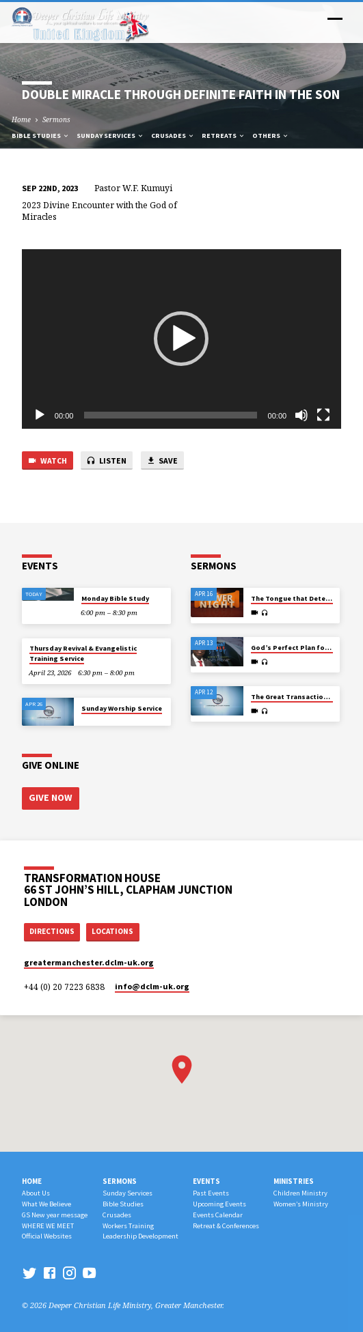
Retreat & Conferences (226, 1223)
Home (21, 119)
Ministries (293, 1179)
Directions (52, 930)
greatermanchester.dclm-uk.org (89, 960)
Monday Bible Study (115, 598)
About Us (36, 1191)
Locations (112, 930)
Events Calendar (218, 1212)
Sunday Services (110, 135)
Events (206, 1179)
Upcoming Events (219, 1202)
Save (162, 461)
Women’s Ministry (300, 1202)
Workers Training (128, 1223)
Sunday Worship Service (121, 708)
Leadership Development (140, 1234)
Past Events (211, 1191)
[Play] (39, 415)
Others (270, 135)
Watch (47, 461)
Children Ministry (300, 1191)
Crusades (173, 135)
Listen (106, 461)
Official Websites (47, 1234)
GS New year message (55, 1212)
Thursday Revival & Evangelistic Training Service (83, 653)
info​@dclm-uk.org (152, 984)
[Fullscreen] (323, 415)
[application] (181, 339)
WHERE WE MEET (48, 1223)
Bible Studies (41, 135)
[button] (181, 338)
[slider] (170, 415)
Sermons (56, 119)
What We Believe (46, 1202)
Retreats (223, 135)
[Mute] (301, 415)
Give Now (49, 797)
